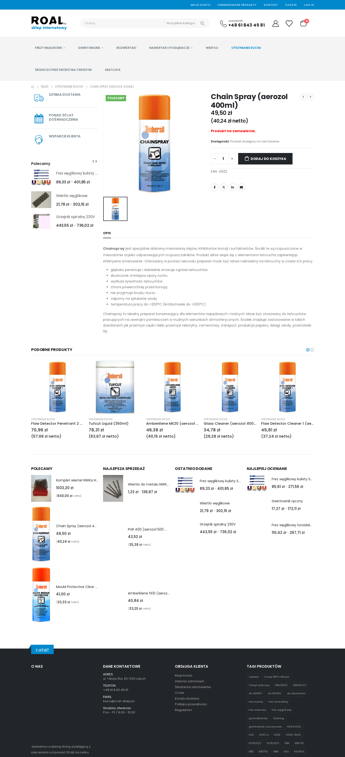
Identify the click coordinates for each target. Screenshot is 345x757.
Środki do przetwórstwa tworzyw (63, 70)
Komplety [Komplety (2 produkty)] (255, 689)
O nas (179, 613)
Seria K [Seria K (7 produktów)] (273, 697)
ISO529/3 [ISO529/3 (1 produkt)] (273, 664)
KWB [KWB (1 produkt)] (269, 689)
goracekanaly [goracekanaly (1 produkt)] (258, 639)
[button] (308, 350)
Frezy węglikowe (48, 48)
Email (241, 187)
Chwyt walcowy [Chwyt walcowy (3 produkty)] (259, 606)
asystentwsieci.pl (135, 745)
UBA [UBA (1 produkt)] (303, 705)
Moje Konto (201, 5)
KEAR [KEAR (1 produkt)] (252, 680)
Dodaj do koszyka (268, 158)
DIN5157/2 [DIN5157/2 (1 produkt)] (299, 606)
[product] (41, 177)
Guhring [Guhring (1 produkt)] (278, 639)
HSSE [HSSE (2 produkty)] (277, 655)
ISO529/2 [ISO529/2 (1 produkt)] (255, 664)
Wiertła (212, 48)
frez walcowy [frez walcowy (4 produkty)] (257, 631)
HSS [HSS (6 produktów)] (251, 655)
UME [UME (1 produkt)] (251, 714)
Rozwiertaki (126, 48)
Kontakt (271, 5)
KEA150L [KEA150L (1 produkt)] (299, 672)
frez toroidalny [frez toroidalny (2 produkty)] (278, 622)
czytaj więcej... (44, 719)
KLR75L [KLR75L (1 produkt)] (275, 680)
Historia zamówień (189, 602)
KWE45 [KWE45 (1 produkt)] (282, 689)
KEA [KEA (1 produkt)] (286, 672)
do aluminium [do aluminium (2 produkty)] (296, 614)
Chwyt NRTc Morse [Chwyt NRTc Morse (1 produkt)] (276, 597)
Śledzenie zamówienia (193, 607)
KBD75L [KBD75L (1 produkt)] (263, 672)
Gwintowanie (89, 48)
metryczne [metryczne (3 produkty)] (256, 697)
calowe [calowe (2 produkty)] (254, 597)
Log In (309, 5)
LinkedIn (232, 187)
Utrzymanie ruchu (246, 48)
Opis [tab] (107, 233)
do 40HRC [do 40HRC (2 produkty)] (256, 614)
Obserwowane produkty (237, 5)
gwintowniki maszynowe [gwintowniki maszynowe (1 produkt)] (265, 647)
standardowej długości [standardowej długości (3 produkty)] (265, 705)
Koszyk (291, 5)
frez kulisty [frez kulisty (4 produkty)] (256, 622)
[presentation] (93, 161)
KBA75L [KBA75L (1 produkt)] (299, 664)
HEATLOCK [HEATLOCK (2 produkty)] (294, 647)
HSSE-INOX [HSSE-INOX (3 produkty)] (293, 655)
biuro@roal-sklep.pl (118, 622)
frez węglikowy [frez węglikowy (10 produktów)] (282, 631)
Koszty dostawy (187, 619)
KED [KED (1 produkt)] (262, 680)
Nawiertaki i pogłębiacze (169, 48)
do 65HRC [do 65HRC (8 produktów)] (275, 614)
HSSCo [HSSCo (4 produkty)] (263, 655)
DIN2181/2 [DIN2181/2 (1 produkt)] (281, 606)
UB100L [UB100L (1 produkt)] (290, 705)
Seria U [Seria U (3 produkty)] (288, 697)
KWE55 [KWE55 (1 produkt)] (296, 689)
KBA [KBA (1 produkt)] (287, 664)
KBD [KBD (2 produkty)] (251, 672)
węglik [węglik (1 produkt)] (264, 714)
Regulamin (183, 630)
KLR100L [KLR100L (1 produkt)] (290, 680)
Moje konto (183, 596)
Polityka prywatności (191, 625)
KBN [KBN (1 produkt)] (275, 672)
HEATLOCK (113, 70)
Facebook (214, 187)
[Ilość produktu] (223, 158)
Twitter (223, 187)
